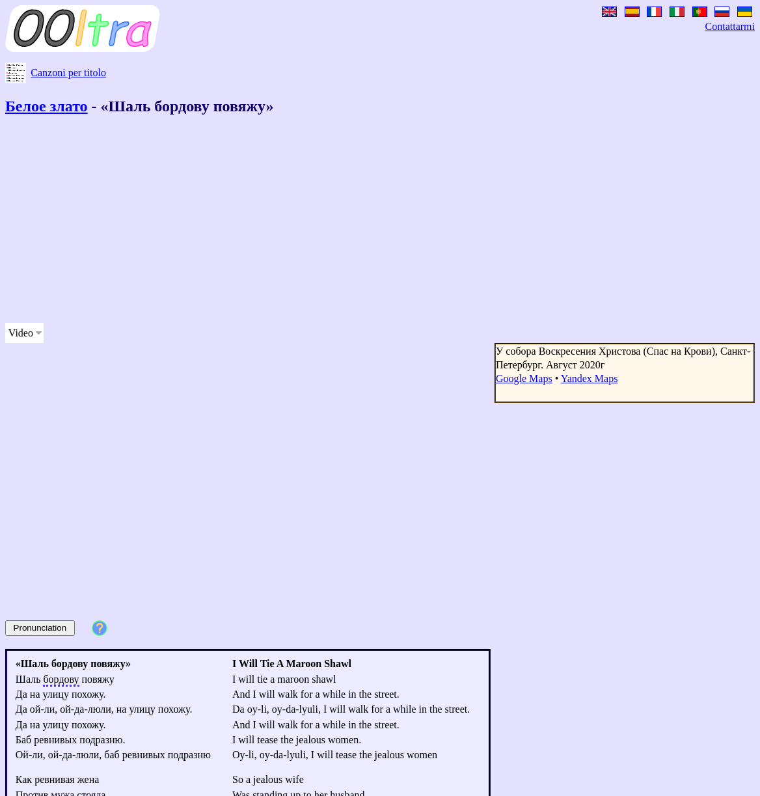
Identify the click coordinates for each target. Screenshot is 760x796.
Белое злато (46, 106)
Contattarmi (730, 26)
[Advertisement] (333, 221)
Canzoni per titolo (68, 72)
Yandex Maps (589, 378)
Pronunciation (40, 628)
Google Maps (524, 378)
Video (20, 332)
